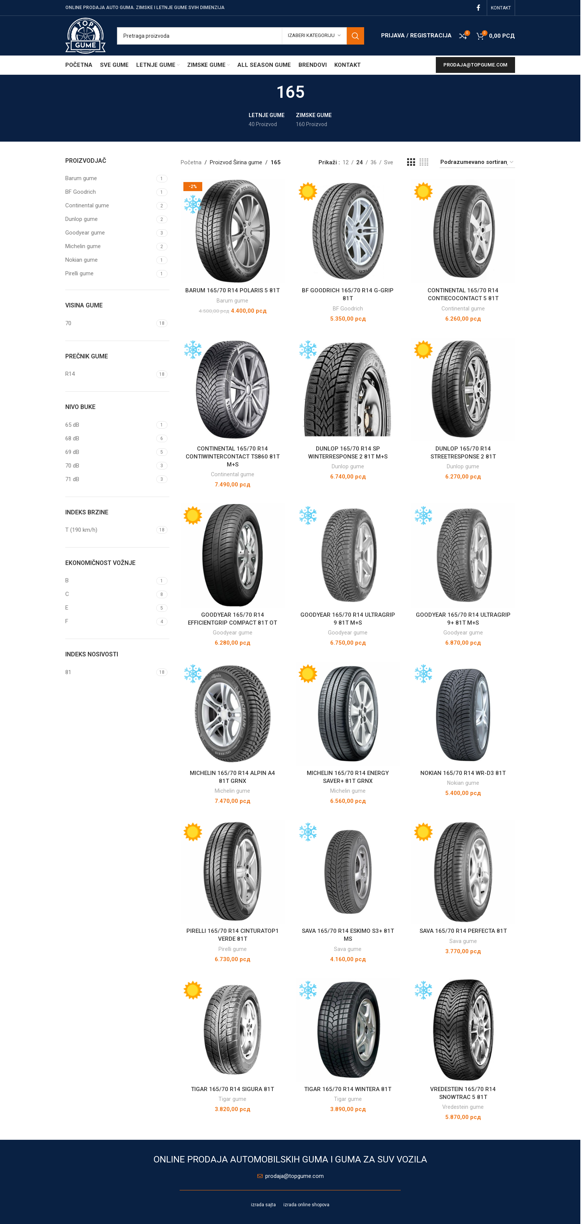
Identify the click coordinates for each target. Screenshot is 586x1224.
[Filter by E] (109, 608)
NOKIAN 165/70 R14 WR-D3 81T (463, 773)
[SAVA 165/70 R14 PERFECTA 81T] (463, 872)
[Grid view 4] (424, 162)
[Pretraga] (240, 36)
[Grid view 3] (411, 162)
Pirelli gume (232, 949)
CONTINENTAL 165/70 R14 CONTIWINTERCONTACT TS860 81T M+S (233, 456)
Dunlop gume (348, 466)
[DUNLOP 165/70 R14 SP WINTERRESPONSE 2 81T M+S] (348, 390)
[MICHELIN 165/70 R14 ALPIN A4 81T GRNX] (233, 714)
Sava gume (347, 949)
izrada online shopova (306, 1204)
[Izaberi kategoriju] (314, 36)
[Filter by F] (109, 621)
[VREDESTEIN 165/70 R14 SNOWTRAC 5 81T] (463, 1030)
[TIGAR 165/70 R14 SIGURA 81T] (233, 1030)
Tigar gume (232, 1099)
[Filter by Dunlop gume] (109, 219)
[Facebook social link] (478, 8)
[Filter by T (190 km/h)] (109, 530)
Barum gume (232, 301)
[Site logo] (85, 35)
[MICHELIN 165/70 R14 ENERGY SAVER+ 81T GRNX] (348, 714)
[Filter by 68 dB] (109, 439)
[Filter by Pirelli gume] (109, 273)
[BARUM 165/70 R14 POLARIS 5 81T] (233, 231)
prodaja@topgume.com (475, 65)
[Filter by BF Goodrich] (109, 192)
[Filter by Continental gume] (109, 205)
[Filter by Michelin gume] (109, 246)
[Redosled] (477, 162)
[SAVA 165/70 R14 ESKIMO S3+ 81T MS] (348, 872)
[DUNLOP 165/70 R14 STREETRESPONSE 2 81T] (463, 390)
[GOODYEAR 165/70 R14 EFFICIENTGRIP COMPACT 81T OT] (233, 555)
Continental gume (463, 309)
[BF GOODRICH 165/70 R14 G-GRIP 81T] (348, 231)
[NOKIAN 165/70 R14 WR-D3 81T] (463, 714)
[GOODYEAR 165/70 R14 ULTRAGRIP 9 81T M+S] (348, 555)
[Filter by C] (109, 594)
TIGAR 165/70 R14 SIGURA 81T (232, 1089)
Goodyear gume (232, 633)
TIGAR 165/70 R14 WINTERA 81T (347, 1089)
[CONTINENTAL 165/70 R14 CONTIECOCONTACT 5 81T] (463, 231)
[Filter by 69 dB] (109, 452)
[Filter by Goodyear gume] (109, 233)
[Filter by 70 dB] (109, 466)
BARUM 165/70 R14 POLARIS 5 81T (232, 290)
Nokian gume (463, 783)
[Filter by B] (109, 581)
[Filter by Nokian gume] (109, 260)
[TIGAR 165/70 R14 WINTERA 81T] (348, 1030)
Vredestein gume (463, 1107)
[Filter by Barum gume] (109, 178)
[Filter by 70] (109, 323)
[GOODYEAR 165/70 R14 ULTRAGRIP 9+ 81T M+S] (463, 555)
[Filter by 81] (109, 672)
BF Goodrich (348, 309)
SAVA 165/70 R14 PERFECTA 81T (463, 931)
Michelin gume (232, 791)
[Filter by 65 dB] (109, 425)
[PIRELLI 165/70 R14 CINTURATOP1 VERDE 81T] (233, 872)
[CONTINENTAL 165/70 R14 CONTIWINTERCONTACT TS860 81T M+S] (233, 390)
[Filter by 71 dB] (109, 479)
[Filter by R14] (109, 374)
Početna (191, 162)
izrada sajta (263, 1204)
